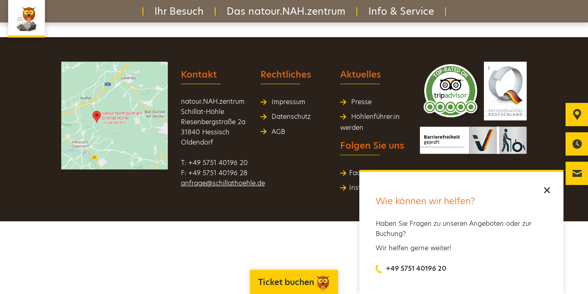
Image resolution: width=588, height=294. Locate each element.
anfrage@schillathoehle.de (223, 183)
